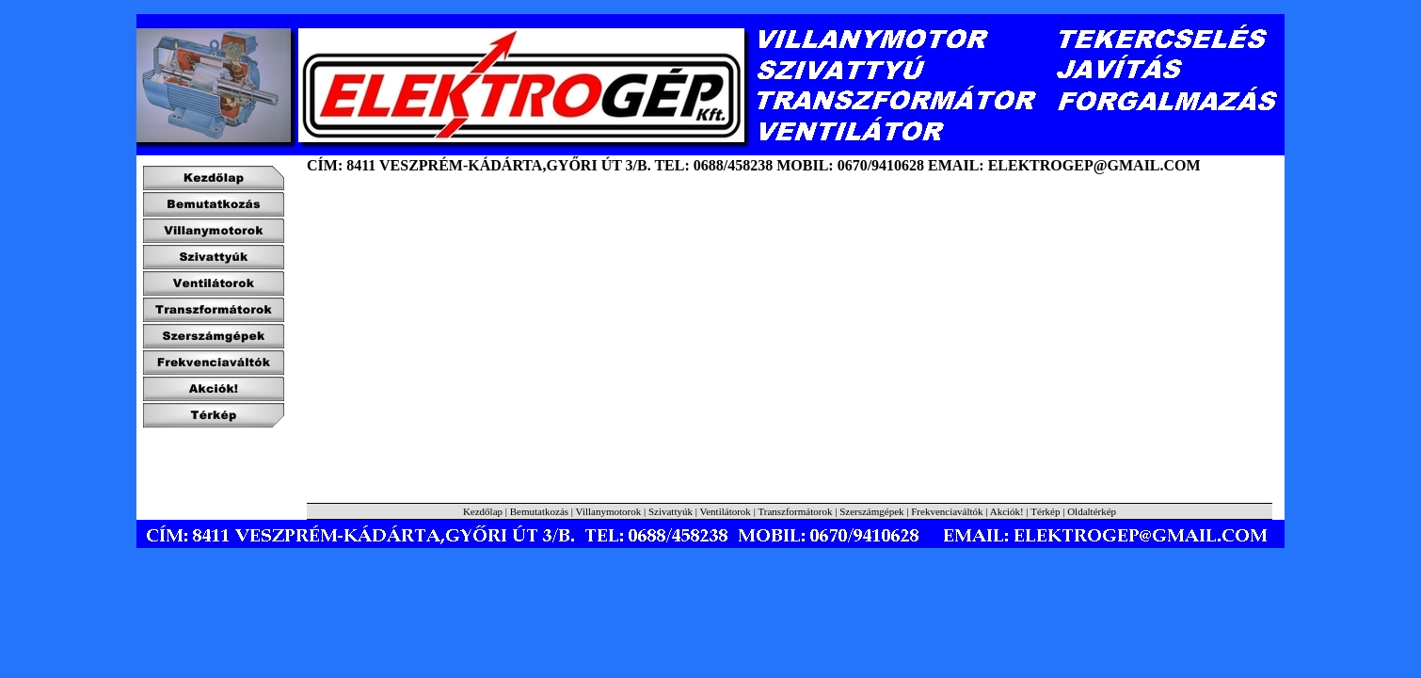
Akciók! (1007, 511)
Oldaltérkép (1091, 511)
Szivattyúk (670, 511)
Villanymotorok (609, 511)
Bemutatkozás (539, 511)
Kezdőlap (483, 511)
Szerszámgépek (871, 511)
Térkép (1046, 511)
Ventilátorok (724, 511)
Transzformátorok (795, 511)
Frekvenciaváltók (946, 511)
